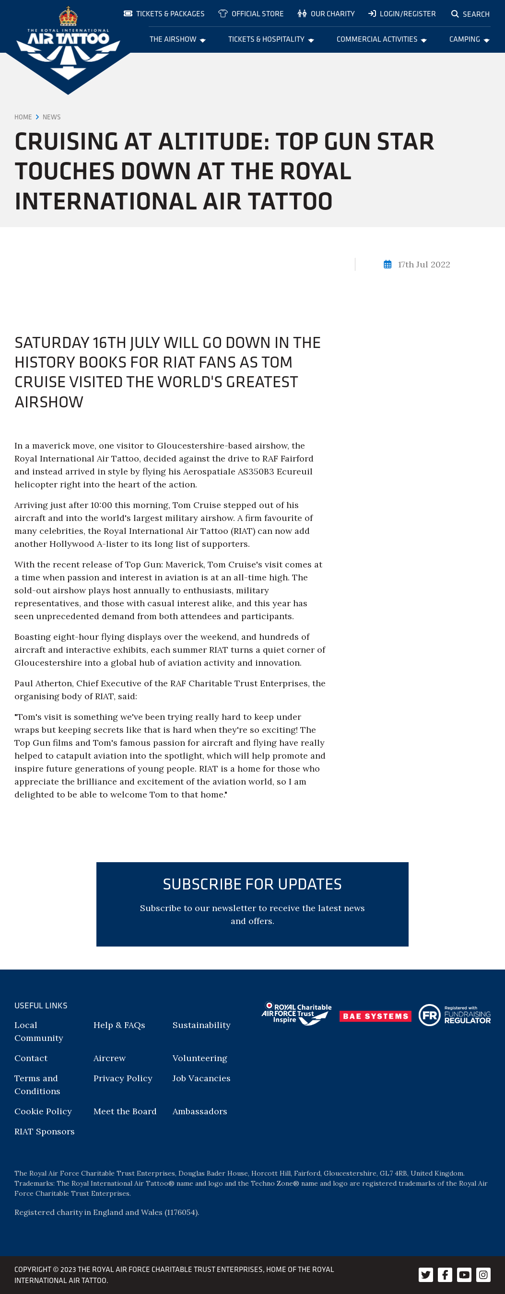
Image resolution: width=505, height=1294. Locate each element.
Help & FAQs (119, 1024)
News (52, 117)
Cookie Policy (43, 1111)
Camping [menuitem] (469, 39)
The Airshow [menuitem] (178, 39)
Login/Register (402, 13)
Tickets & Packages (164, 13)
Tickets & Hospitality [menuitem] (271, 39)
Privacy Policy (123, 1078)
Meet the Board (125, 1111)
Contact (30, 1057)
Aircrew (110, 1057)
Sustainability (202, 1024)
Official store (251, 13)
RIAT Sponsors (44, 1131)
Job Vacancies (202, 1078)
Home (23, 117)
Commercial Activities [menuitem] (382, 39)
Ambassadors (200, 1111)
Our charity (326, 13)
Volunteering (200, 1057)
